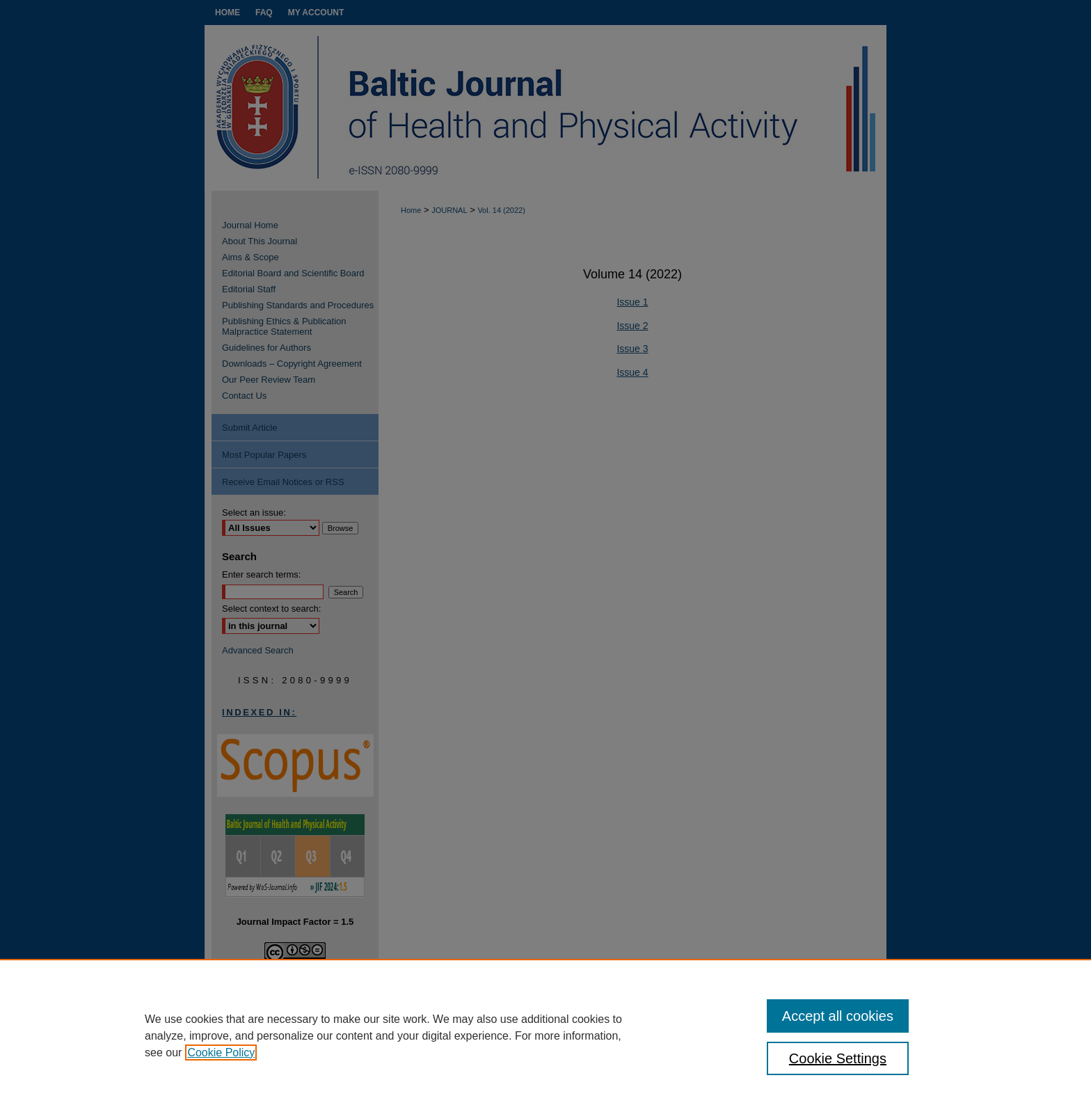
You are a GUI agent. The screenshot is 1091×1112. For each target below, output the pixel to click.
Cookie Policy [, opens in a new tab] (221, 1052)
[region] (545, 1035)
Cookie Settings (837, 1058)
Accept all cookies (837, 1016)
